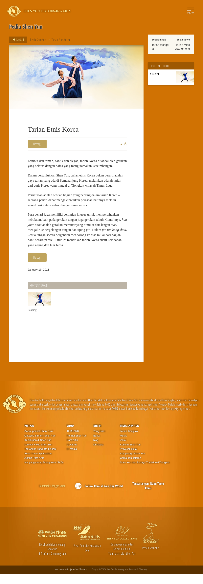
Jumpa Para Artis (34, 467)
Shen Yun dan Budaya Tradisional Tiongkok (145, 472)
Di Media (72, 458)
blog (95, 449)
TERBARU (73, 440)
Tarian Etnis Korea (61, 40)
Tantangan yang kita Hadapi (40, 458)
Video (70, 435)
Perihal (29, 435)
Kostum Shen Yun (130, 454)
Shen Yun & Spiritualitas (38, 463)
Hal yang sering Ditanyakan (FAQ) (43, 472)
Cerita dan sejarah (130, 467)
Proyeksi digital (128, 458)
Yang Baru (99, 440)
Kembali (17, 39)
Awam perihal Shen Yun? (38, 440)
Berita (97, 435)
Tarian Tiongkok (129, 440)
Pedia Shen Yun (38, 40)
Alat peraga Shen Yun (132, 463)
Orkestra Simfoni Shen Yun (40, 445)
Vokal (123, 449)
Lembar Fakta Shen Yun (38, 454)
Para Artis (72, 449)
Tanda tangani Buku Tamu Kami (148, 495)
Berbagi (37, 144)
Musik (123, 445)
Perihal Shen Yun (76, 445)
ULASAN (72, 454)
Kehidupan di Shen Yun (37, 449)
